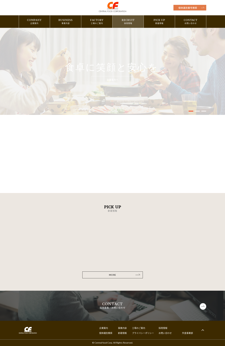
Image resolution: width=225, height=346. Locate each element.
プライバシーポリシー (143, 332)
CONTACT (190, 20)
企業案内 (103, 327)
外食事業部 (187, 332)
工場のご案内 (138, 327)
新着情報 (122, 332)
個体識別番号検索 (187, 7)
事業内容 (122, 327)
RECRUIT (128, 20)
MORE (112, 274)
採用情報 (163, 327)
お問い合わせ (165, 332)
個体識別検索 (105, 332)
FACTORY (97, 20)
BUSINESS (65, 20)
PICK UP (159, 20)
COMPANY (34, 20)
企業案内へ (112, 79)
